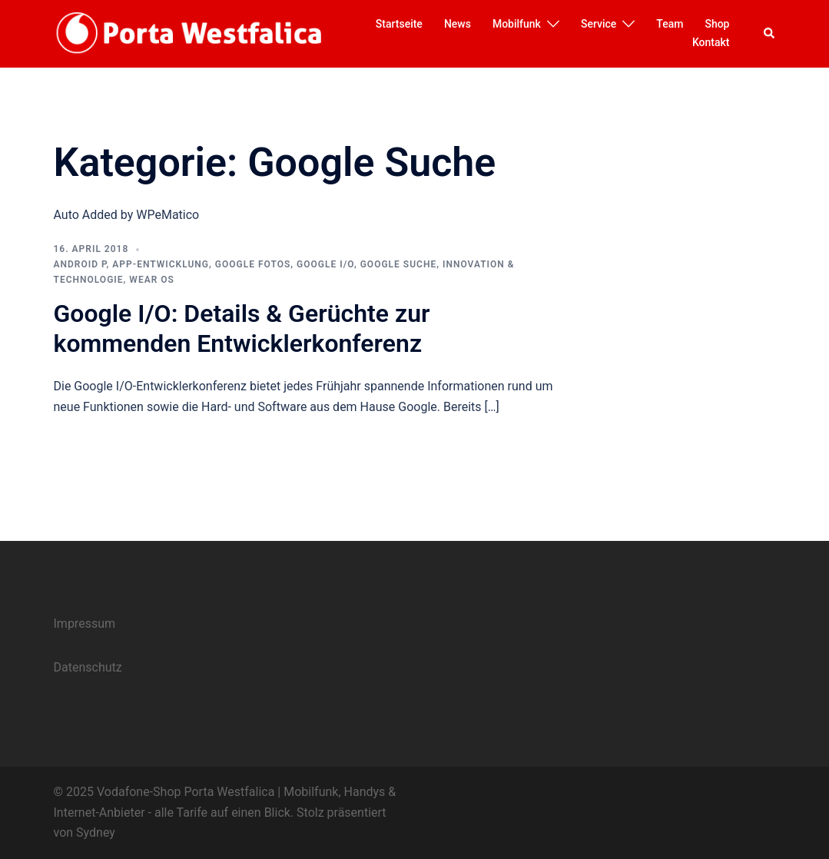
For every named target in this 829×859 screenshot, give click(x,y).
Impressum (85, 623)
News (457, 24)
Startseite (399, 24)
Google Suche (398, 264)
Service (598, 24)
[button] (770, 34)
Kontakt (711, 42)
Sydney (95, 832)
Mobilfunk (516, 24)
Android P (80, 264)
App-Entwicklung (160, 264)
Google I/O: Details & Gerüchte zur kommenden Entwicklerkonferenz (242, 328)
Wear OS (151, 279)
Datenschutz (88, 667)
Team (669, 24)
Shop (717, 24)
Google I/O (325, 264)
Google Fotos (253, 264)
